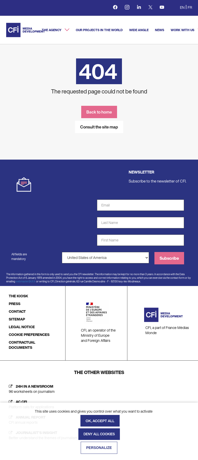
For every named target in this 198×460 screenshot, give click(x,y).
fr (190, 7)
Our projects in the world (99, 30)
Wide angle (138, 30)
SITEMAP (17, 319)
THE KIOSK (18, 296)
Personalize (99, 448)
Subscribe (169, 258)
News (159, 30)
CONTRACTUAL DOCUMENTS (22, 345)
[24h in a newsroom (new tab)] (99, 389)
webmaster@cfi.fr (26, 281)
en (182, 7)
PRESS (14, 303)
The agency (52, 30)
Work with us (183, 30)
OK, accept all (100, 420)
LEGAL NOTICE (22, 326)
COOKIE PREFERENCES (29, 334)
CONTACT (17, 311)
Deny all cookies (99, 434)
